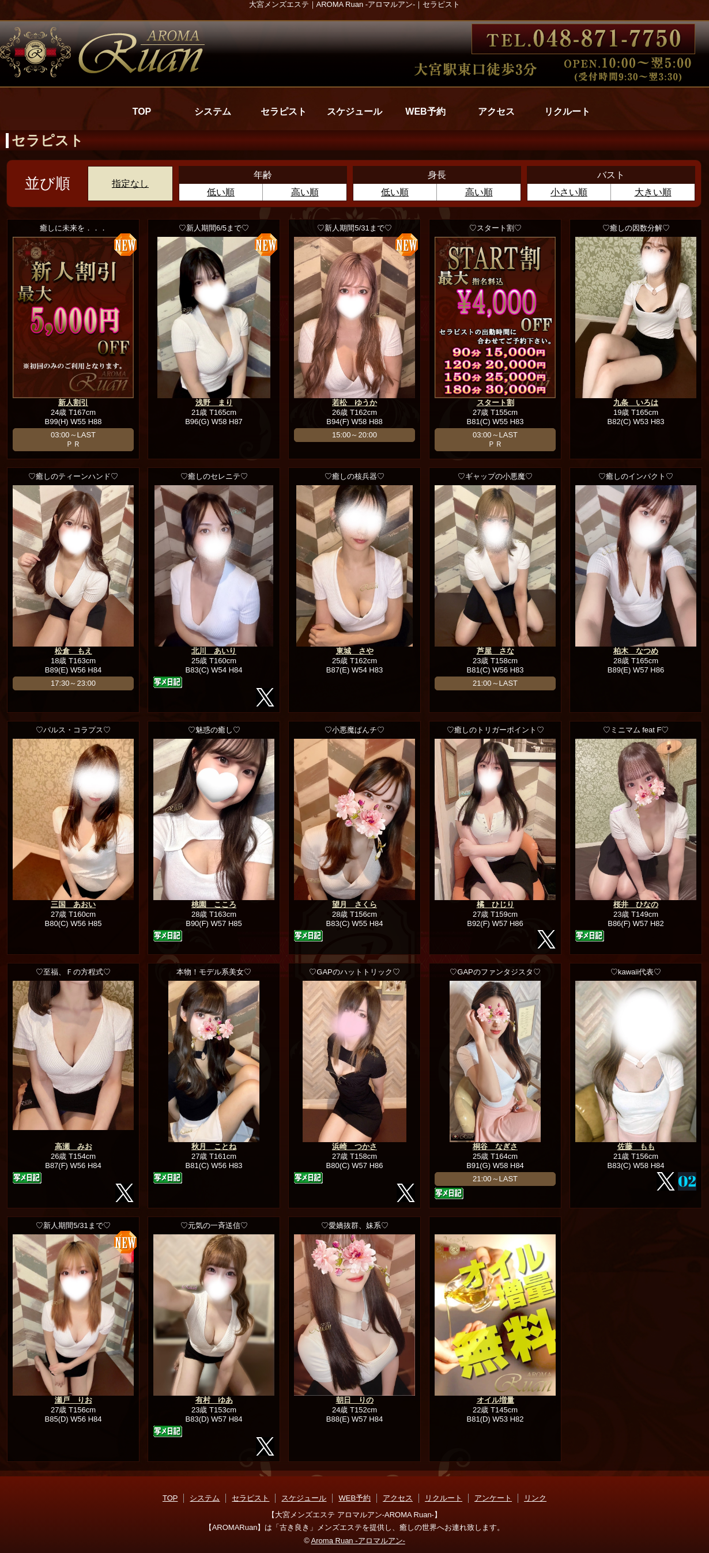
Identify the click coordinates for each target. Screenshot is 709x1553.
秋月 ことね (213, 1146)
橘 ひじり (495, 904)
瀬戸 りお (73, 1400)
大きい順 (653, 192)
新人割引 (73, 402)
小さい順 (568, 192)
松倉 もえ (73, 651)
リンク (535, 1498)
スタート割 (495, 402)
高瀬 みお (73, 1146)
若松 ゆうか (354, 402)
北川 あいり (213, 651)
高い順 (305, 192)
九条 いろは (635, 402)
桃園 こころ (213, 904)
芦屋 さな (495, 651)
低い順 (221, 192)
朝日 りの (355, 1400)
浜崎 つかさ (354, 1146)
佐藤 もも (636, 1146)
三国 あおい (73, 904)
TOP (142, 111)
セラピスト (284, 111)
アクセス (496, 111)
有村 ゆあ (214, 1400)
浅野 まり (214, 402)
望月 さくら (354, 904)
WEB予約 (425, 111)
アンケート (493, 1498)
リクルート (567, 111)
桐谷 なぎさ (495, 1146)
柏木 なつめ (635, 651)
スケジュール (354, 111)
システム (212, 111)
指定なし (130, 183)
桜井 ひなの (635, 904)
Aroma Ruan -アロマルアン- (358, 1540)
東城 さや (355, 651)
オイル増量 (495, 1400)
